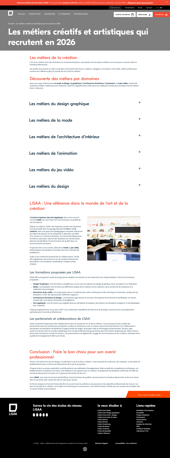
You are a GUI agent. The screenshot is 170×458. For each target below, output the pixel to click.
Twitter (44, 415)
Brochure (143, 14)
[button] (85, 104)
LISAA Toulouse (103, 429)
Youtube (47, 415)
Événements (115, 7)
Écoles (21, 14)
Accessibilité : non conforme (126, 443)
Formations (35, 14)
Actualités (140, 413)
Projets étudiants (142, 415)
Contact (149, 7)
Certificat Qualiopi (143, 429)
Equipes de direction (144, 424)
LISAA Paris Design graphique (108, 413)
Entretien (159, 14)
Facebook (34, 415)
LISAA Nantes (102, 419)
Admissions (49, 14)
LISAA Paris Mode (104, 410)
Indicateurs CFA (142, 431)
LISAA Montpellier (104, 431)
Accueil (11, 24)
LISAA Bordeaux (103, 426)
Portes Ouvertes (125, 14)
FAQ (138, 426)
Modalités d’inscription (145, 410)
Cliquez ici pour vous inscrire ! (140, 3)
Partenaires (129, 7)
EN (161, 8)
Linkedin (40, 415)
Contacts (139, 422)
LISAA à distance (103, 433)
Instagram (37, 415)
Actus (140, 7)
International (81, 14)
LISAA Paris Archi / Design (107, 415)
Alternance (64, 14)
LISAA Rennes (102, 422)
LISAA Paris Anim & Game (107, 417)
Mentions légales (101, 443)
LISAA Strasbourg (104, 424)
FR (158, 8)
